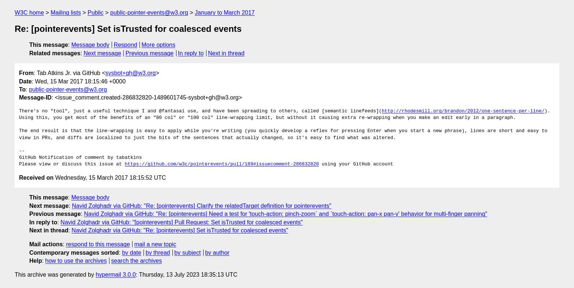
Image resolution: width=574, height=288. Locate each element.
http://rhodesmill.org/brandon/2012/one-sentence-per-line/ (463, 111)
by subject (187, 253)
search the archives (136, 261)
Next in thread (226, 53)
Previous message (150, 53)
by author (217, 253)
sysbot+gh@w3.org (130, 73)
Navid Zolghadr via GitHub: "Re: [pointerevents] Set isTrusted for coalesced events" (180, 230)
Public (95, 13)
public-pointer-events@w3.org (149, 13)
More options (159, 45)
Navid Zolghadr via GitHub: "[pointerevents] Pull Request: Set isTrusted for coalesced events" (181, 222)
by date (131, 253)
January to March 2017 (225, 13)
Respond (125, 45)
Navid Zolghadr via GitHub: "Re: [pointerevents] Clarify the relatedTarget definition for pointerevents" (202, 206)
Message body (90, 45)
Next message (102, 53)
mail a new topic (155, 244)
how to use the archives (76, 261)
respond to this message (98, 244)
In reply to (191, 53)
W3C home (29, 13)
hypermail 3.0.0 (115, 275)
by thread (158, 253)
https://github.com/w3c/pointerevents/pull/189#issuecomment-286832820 (222, 164)
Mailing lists (66, 13)
